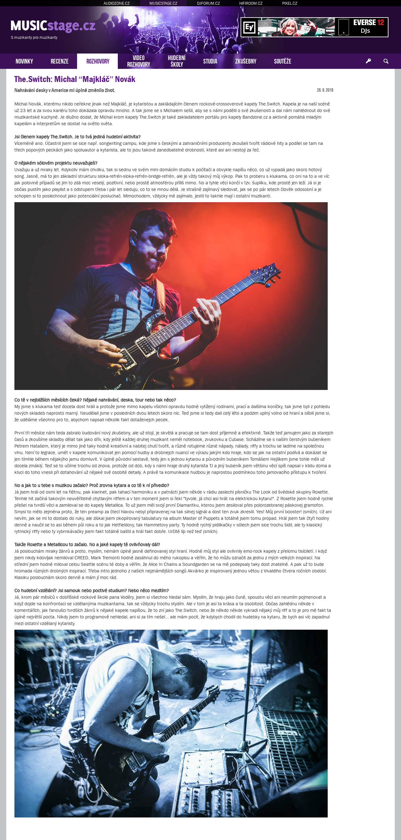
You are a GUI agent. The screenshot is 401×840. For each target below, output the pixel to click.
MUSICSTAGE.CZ (163, 3)
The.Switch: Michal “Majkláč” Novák (74, 79)
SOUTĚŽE (282, 60)
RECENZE (60, 60)
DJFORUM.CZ (208, 3)
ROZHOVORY (97, 60)
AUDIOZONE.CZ (117, 3)
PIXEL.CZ (289, 3)
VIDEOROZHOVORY (138, 60)
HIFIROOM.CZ (251, 3)
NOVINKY (24, 60)
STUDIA (210, 60)
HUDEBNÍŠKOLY (176, 60)
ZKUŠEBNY (245, 60)
